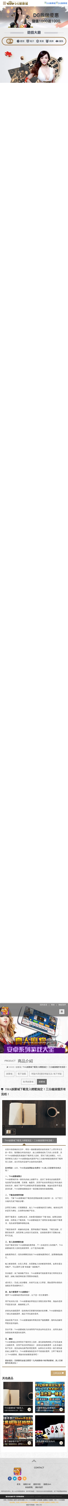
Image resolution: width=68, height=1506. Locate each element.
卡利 (4, 1500)
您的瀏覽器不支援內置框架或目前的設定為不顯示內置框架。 (34, 41)
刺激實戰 (29, 1487)
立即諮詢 (57, 1373)
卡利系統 (10, 1500)
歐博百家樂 (21, 1500)
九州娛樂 (39, 1500)
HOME (10, 1067)
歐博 (15, 1500)
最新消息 (37, 1484)
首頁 (18, 1484)
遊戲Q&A (47, 1484)
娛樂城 (18, 1067)
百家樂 (51, 1500)
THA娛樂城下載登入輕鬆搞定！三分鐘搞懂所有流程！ (29, 1140)
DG (27, 1500)
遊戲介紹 (27, 1484)
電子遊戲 (22, 1073)
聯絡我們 (62, 1005)
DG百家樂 (32, 1500)
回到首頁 (43, 1005)
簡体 (53, 1005)
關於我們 (39, 1487)
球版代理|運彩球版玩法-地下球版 (46, 1073)
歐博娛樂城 (28, 1081)
